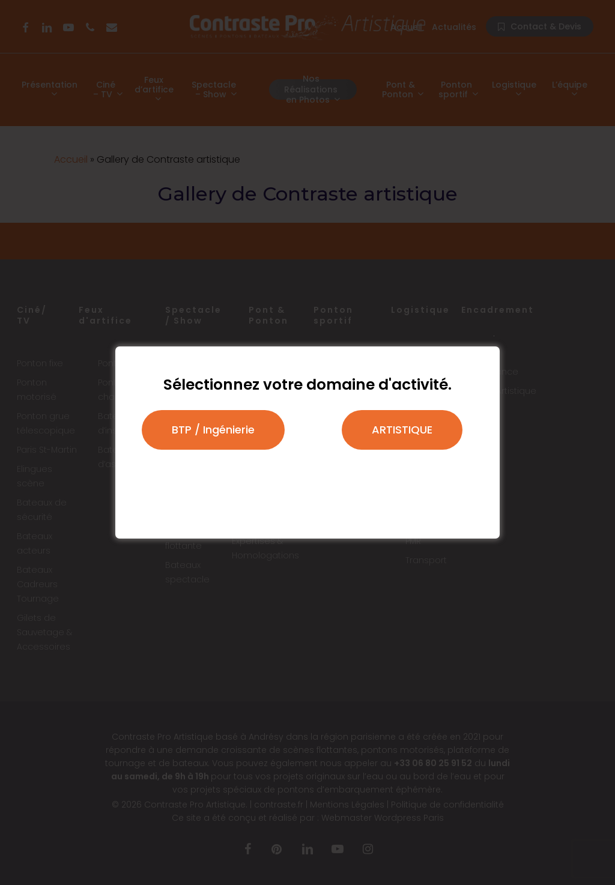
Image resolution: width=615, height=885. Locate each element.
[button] (213, 430)
